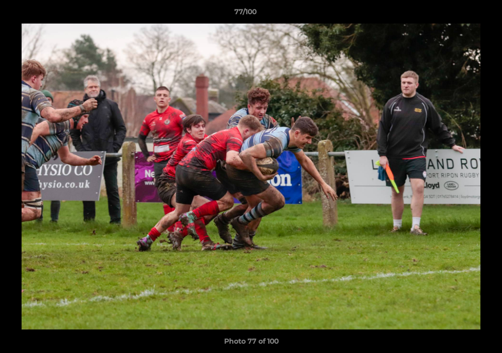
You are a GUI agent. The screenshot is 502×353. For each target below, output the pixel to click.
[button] (461, 14)
